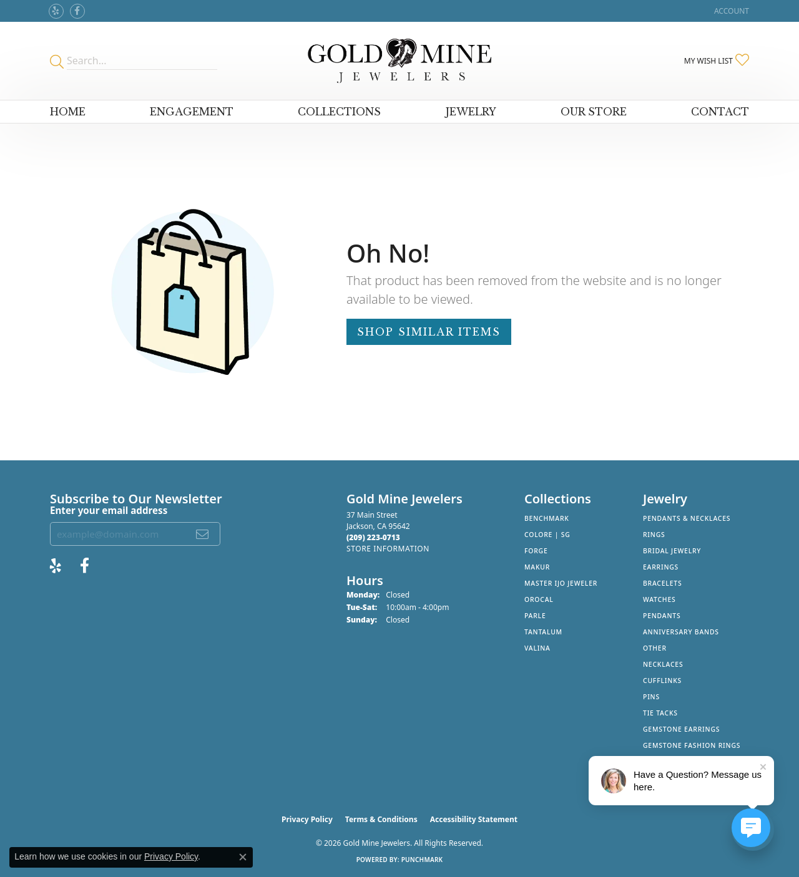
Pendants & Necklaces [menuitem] (686, 518)
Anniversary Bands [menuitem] (681, 631)
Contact (720, 111)
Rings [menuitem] (654, 534)
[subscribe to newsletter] (203, 534)
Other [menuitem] (655, 648)
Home (68, 111)
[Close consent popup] (243, 857)
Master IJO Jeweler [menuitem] (560, 583)
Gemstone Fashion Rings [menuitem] (691, 745)
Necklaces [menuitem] (663, 664)
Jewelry (471, 111)
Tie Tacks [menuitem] (660, 713)
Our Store (594, 111)
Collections (339, 111)
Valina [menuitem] (537, 648)
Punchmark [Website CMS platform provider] (422, 859)
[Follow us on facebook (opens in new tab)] (77, 11)
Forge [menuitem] (536, 550)
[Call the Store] (373, 537)
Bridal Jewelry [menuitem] (672, 550)
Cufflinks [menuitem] (662, 680)
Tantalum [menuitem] (543, 631)
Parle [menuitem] (535, 615)
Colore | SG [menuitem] (547, 534)
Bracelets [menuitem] (662, 583)
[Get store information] (387, 548)
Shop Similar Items (429, 332)
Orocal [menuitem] (539, 599)
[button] (730, 11)
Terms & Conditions (381, 819)
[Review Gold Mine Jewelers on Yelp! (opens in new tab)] (56, 11)
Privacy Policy (307, 819)
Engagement (191, 111)
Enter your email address (108, 510)
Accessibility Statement (473, 819)
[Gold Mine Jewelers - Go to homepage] (399, 61)
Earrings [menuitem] (661, 567)
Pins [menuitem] (651, 696)
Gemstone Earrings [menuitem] (681, 729)
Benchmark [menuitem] (546, 518)
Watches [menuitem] (659, 599)
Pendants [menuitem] (661, 615)
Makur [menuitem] (537, 567)
